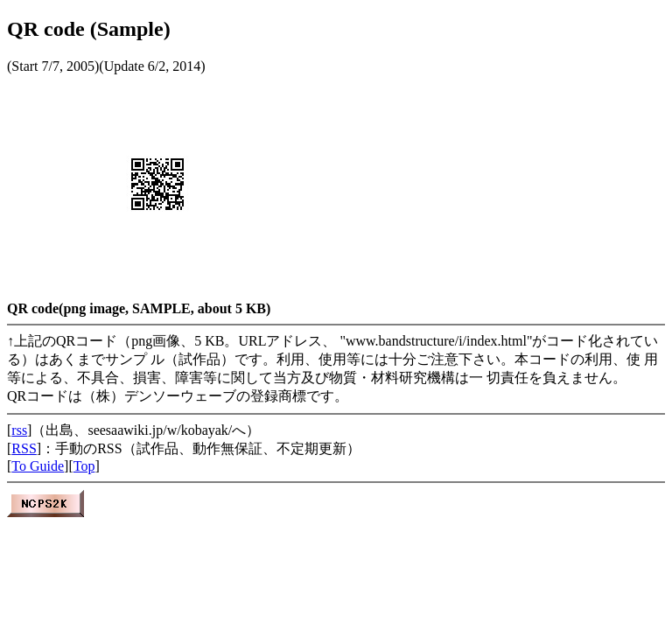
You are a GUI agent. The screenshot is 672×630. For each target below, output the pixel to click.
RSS (23, 448)
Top (84, 465)
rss (19, 430)
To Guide (37, 465)
